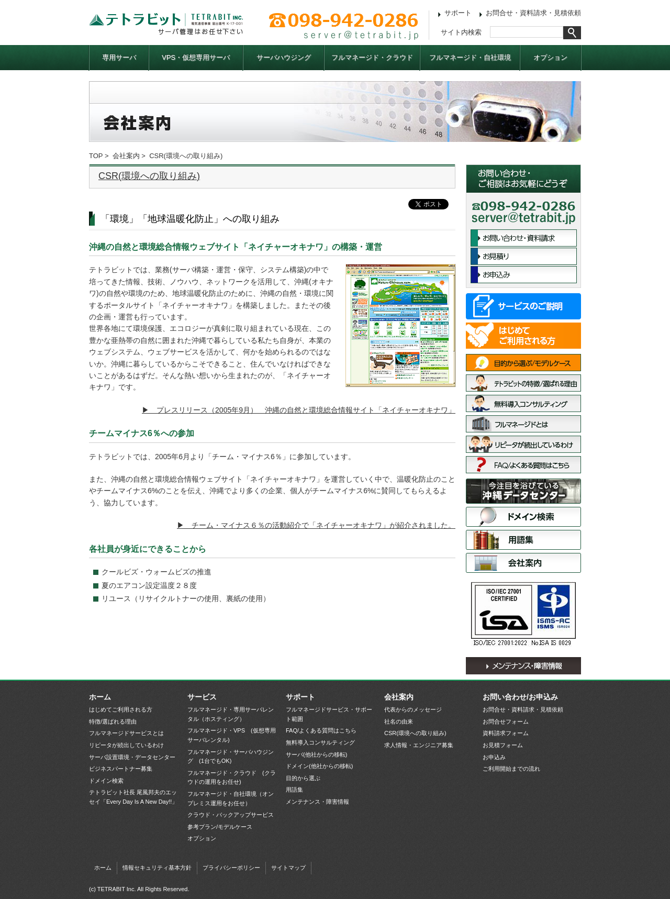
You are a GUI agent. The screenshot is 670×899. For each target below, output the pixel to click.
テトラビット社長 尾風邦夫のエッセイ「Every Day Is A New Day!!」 (133, 797)
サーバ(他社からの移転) (316, 754)
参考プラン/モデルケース (219, 827)
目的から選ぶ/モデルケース (523, 362)
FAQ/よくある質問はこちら (523, 464)
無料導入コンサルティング (523, 403)
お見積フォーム (503, 745)
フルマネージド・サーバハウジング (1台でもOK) (230, 756)
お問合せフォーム (506, 721)
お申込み (524, 274)
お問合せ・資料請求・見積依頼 (533, 13)
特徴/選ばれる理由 (523, 383)
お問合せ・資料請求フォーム (524, 238)
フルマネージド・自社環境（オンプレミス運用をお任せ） (230, 798)
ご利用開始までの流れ (511, 768)
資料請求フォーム (506, 733)
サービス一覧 (523, 306)
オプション (550, 57)
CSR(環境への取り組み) (149, 176)
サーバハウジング (283, 57)
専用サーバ (119, 57)
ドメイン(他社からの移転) (319, 766)
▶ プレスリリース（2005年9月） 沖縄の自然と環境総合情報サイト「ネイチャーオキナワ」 (298, 410)
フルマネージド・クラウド (372, 57)
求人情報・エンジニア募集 (418, 745)
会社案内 (126, 156)
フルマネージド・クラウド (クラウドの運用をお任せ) (231, 777)
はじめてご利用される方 (523, 336)
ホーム (100, 697)
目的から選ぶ (303, 778)
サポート (458, 13)
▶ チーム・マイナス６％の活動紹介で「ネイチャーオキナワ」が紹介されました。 (316, 525)
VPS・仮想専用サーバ (196, 57)
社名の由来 (398, 721)
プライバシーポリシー (231, 867)
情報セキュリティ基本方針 (157, 867)
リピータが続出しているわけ (523, 444)
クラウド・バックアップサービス (230, 815)
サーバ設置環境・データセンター (523, 491)
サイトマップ (288, 867)
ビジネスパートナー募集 (120, 768)
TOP (96, 156)
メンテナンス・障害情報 (523, 665)
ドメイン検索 (523, 517)
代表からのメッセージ (413, 709)
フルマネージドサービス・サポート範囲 (329, 714)
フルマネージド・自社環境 (470, 57)
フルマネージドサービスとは (523, 423)
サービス (202, 697)
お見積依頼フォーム (524, 256)
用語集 (523, 540)
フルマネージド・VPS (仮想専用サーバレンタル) (231, 735)
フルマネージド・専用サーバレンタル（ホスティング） (230, 714)
